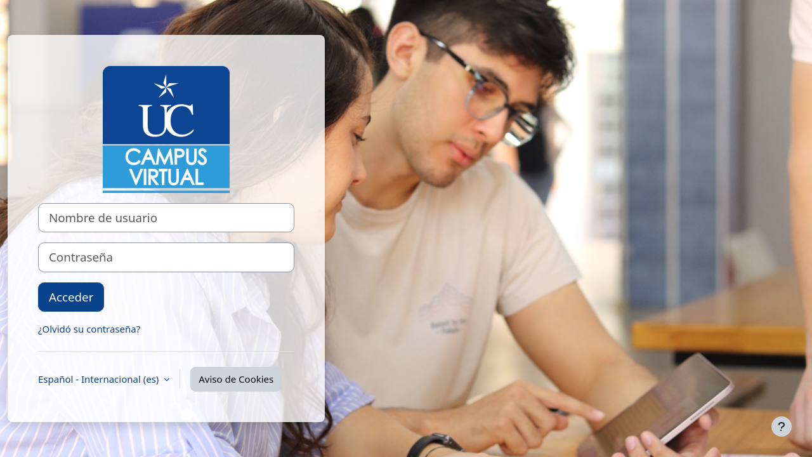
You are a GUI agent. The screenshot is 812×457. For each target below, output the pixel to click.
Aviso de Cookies (236, 379)
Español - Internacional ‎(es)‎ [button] (99, 379)
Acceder (71, 297)
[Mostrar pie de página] (781, 426)
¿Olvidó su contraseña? (89, 328)
